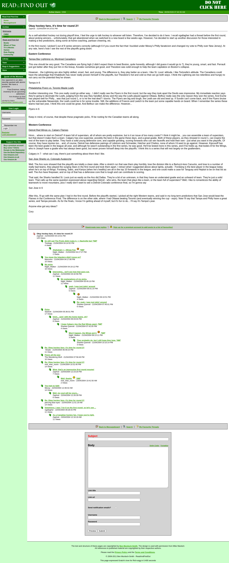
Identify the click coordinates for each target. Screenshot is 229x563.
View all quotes (7, 102)
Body (91, 445)
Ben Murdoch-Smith (128, 546)
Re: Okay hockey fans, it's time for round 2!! (64, 348)
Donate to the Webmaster (14, 150)
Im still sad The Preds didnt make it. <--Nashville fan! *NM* (71, 241)
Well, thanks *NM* (71, 378)
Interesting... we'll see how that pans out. (71, 272)
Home (6, 20)
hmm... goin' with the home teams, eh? (70, 317)
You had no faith (52, 386)
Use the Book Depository (14, 152)
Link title (92, 490)
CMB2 (6, 34)
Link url (91, 497)
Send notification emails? (99, 507)
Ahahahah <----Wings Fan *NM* (69, 250)
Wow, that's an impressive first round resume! (73, 369)
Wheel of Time (9, 45)
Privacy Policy (121, 552)
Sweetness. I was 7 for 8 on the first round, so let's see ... (70, 408)
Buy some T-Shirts (11, 148)
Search (129, 19)
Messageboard (10, 23)
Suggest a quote (18, 102)
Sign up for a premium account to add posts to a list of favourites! (143, 227)
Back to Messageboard (109, 19)
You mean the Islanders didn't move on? (63, 257)
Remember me (10, 125)
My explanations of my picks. (74, 279)
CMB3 (6, 37)
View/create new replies (96, 227)
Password (6, 119)
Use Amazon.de (10, 159)
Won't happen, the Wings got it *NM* (87, 333)
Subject (92, 436)
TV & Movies (9, 48)
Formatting (164, 445)
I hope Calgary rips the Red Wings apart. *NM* (81, 324)
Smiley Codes (154, 445)
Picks (47, 309)
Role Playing (9, 52)
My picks (49, 264)
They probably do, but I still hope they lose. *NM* (99, 340)
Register (5, 132)
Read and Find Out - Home (44, 5)
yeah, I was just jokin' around (82, 286)
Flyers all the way (52, 355)
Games (6, 50)
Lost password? (9, 135)
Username (6, 112)
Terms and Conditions (145, 552)
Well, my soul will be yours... (65, 393)
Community (8, 55)
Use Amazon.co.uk (11, 157)
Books (6, 43)
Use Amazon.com (11, 155)
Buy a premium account (14, 145)
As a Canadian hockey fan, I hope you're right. (73, 415)
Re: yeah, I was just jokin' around (92, 302)
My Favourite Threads (149, 19)
